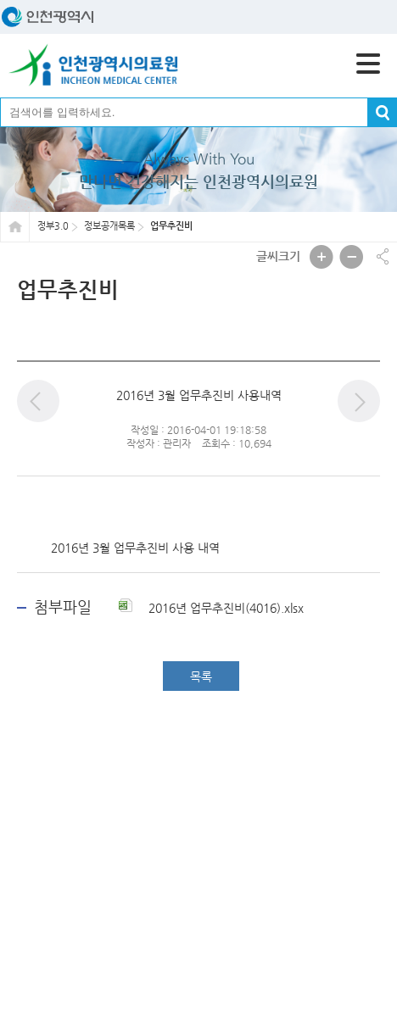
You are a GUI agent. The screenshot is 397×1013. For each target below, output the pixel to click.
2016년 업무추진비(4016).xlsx (211, 608)
